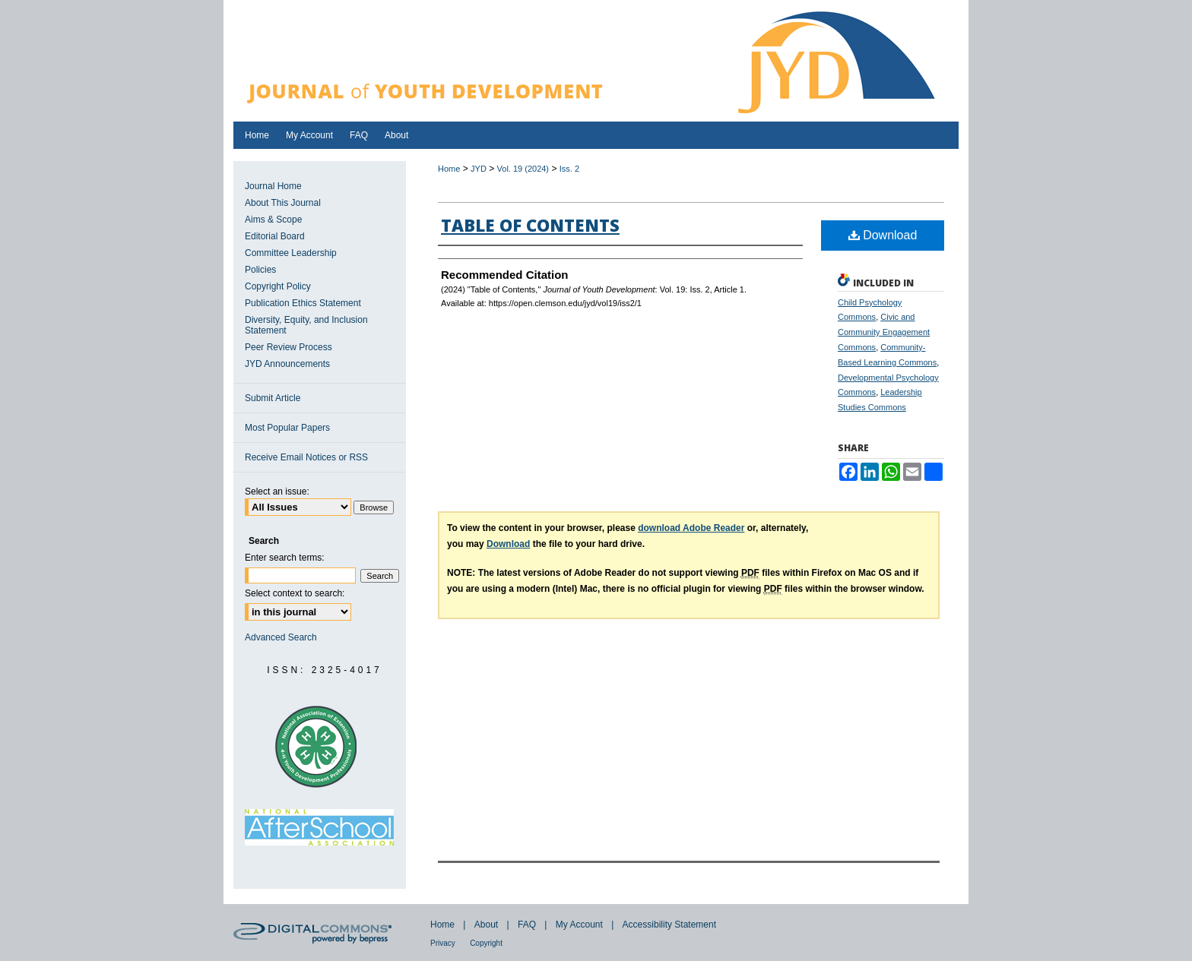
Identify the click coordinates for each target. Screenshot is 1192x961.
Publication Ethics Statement (303, 303)
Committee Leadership (291, 253)
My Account (579, 924)
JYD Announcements (287, 364)
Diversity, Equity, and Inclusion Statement (306, 325)
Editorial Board (275, 236)
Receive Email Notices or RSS (306, 457)
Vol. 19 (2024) (523, 168)
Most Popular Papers (287, 427)
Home (449, 168)
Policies (260, 269)
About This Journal (283, 203)
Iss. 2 (569, 168)
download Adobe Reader (691, 528)
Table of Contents (530, 224)
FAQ (527, 924)
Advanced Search (281, 637)
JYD (479, 168)
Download (883, 235)
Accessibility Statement (669, 924)
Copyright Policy (278, 286)
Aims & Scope (273, 219)
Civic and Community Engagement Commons (884, 332)
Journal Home (273, 186)
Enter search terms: (285, 557)
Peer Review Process (288, 347)
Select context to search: (294, 593)
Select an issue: (277, 491)
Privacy (442, 943)
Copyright (486, 943)
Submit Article (272, 398)
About (486, 924)
